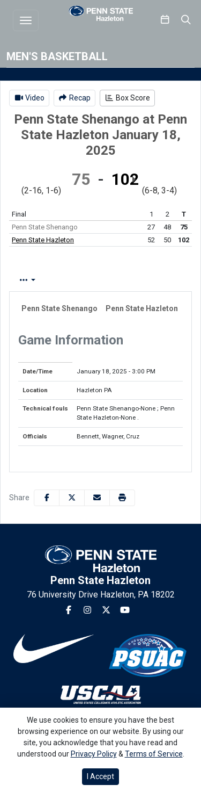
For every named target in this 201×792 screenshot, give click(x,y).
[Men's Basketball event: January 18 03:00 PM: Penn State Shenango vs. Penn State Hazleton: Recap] (75, 98)
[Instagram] (87, 610)
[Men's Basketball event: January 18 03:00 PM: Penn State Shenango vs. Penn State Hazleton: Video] (29, 98)
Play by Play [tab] (98, 280)
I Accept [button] (100, 776)
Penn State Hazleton (43, 240)
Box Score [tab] (37, 280)
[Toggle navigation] (26, 20)
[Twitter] (106, 610)
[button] (122, 497)
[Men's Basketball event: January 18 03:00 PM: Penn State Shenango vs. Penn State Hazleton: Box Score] (127, 98)
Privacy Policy (94, 754)
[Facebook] (68, 610)
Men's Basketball (57, 56)
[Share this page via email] (97, 497)
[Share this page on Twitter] (72, 497)
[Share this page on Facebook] (46, 497)
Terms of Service (154, 754)
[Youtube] (125, 610)
